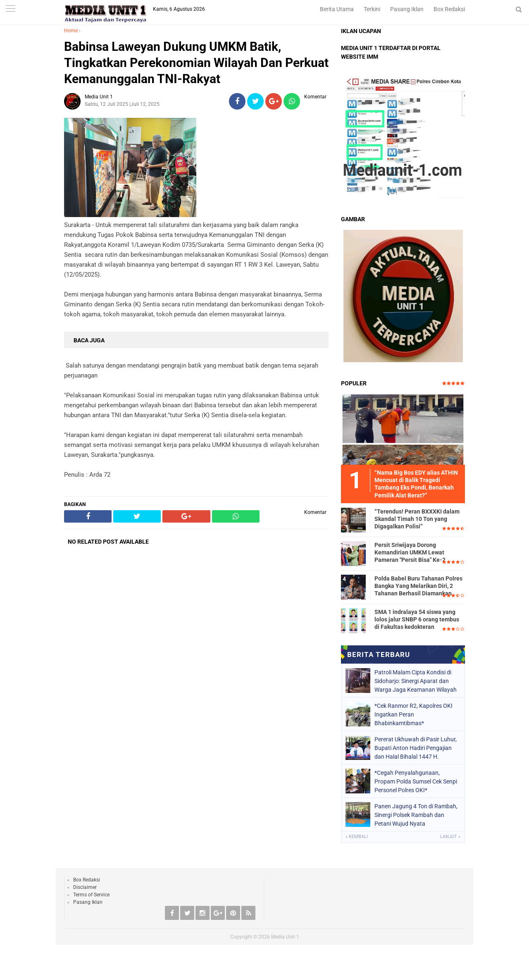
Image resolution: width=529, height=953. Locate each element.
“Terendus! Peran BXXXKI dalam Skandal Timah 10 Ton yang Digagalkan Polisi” (417, 519)
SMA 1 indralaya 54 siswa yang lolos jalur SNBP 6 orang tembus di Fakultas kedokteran (416, 619)
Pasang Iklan (407, 9)
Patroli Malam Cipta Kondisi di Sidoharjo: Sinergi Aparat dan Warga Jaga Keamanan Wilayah (415, 681)
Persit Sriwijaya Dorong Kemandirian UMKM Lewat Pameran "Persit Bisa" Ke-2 (410, 552)
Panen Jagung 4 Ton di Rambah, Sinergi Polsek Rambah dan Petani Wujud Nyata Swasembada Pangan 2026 (416, 815)
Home (71, 30)
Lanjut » (450, 836)
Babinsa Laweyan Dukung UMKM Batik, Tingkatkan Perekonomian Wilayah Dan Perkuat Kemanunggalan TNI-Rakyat (196, 62)
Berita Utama (337, 9)
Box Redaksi (449, 9)
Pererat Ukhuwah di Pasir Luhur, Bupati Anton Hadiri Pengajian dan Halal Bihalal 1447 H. (415, 748)
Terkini (372, 9)
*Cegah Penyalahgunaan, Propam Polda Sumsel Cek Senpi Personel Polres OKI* (415, 781)
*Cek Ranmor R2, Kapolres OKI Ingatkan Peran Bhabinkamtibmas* (413, 714)
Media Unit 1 (285, 937)
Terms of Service (91, 895)
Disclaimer (85, 887)
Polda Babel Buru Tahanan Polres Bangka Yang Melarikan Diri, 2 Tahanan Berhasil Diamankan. (418, 586)
